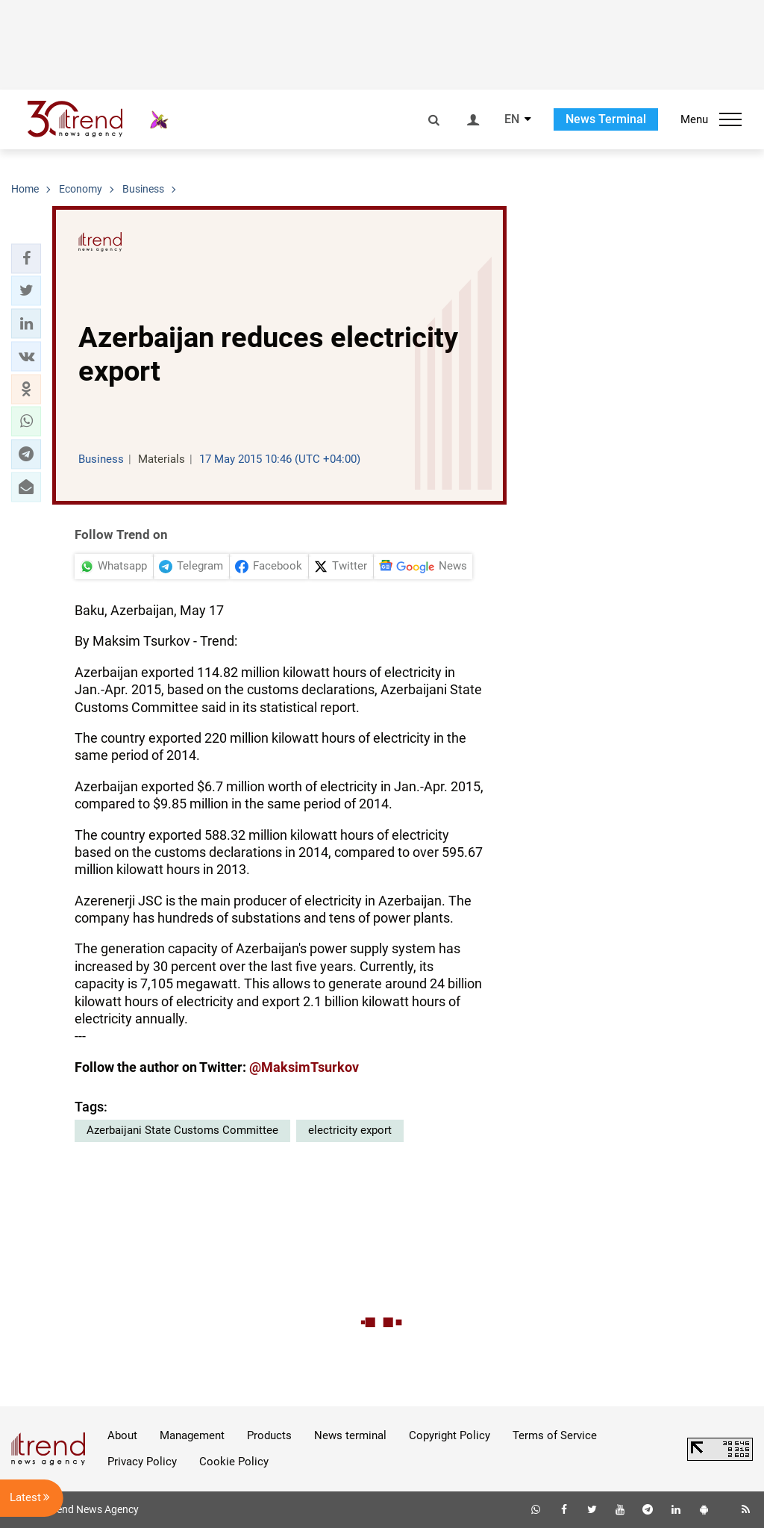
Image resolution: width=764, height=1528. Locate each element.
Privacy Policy (142, 1461)
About (122, 1435)
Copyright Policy (449, 1435)
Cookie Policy (234, 1461)
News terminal (350, 1435)
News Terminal (606, 119)
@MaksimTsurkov (304, 1067)
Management (192, 1435)
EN (511, 119)
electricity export (350, 1130)
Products (269, 1435)
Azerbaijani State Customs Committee (182, 1130)
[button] (26, 258)
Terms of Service (555, 1435)
